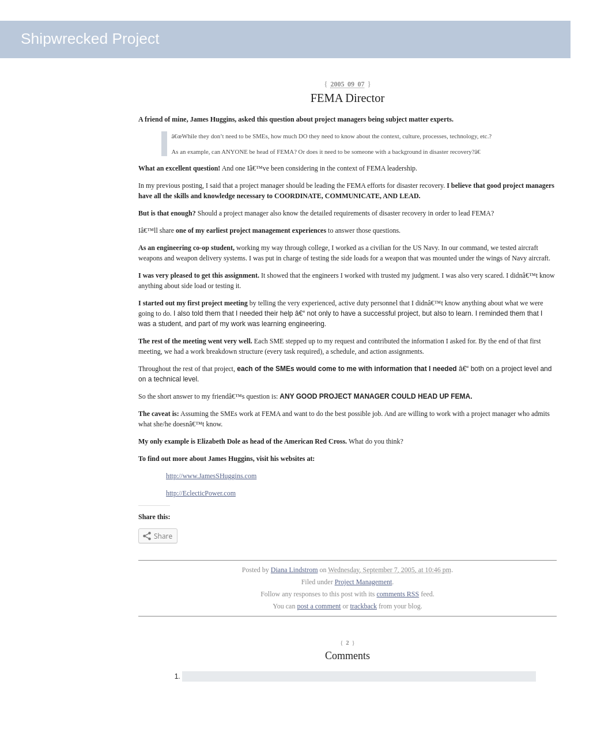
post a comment (319, 606)
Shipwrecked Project (90, 38)
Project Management (363, 582)
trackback (363, 606)
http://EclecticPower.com (201, 493)
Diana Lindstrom (294, 570)
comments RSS (398, 594)
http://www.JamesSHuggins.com (211, 476)
